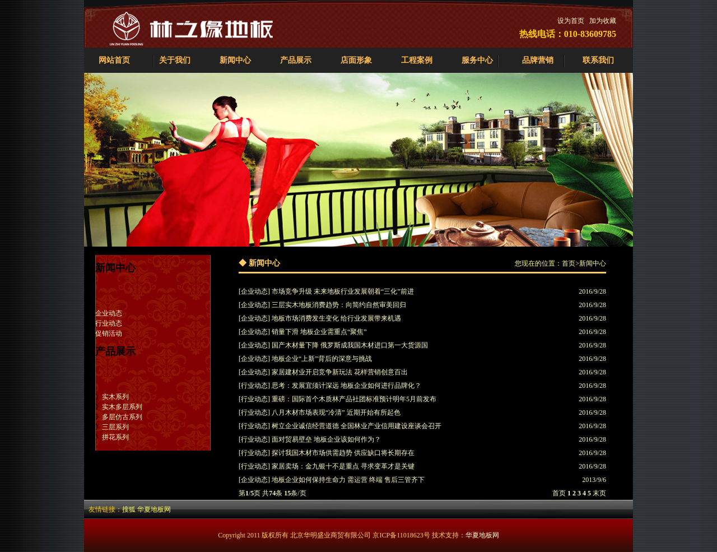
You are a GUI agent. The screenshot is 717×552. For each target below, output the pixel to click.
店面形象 (356, 60)
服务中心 (477, 60)
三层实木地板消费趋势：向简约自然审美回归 (339, 305)
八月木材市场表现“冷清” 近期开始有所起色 (336, 412)
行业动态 (108, 323)
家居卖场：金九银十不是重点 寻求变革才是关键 (343, 466)
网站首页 (114, 60)
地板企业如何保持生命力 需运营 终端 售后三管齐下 (348, 480)
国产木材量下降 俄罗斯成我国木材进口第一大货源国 (350, 345)
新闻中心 (235, 60)
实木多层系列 (122, 407)
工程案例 (416, 60)
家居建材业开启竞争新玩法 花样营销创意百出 (340, 372)
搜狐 (129, 509)
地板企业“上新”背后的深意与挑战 (322, 359)
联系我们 (598, 60)
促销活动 (108, 333)
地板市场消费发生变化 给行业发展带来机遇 (336, 318)
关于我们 (174, 60)
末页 (599, 493)
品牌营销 (537, 60)
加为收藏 (602, 21)
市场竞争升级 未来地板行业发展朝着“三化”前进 (343, 291)
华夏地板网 (154, 509)
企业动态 (108, 313)
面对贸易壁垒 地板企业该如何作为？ (326, 439)
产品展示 (295, 60)
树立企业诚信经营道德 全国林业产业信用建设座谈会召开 (356, 426)
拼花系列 (115, 437)
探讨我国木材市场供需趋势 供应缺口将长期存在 (343, 453)
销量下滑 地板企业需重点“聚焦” (319, 332)
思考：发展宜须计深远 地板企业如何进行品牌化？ (346, 385)
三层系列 (115, 427)
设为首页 (570, 21)
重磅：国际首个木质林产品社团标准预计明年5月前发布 (354, 399)
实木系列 (115, 397)
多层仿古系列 (122, 417)
